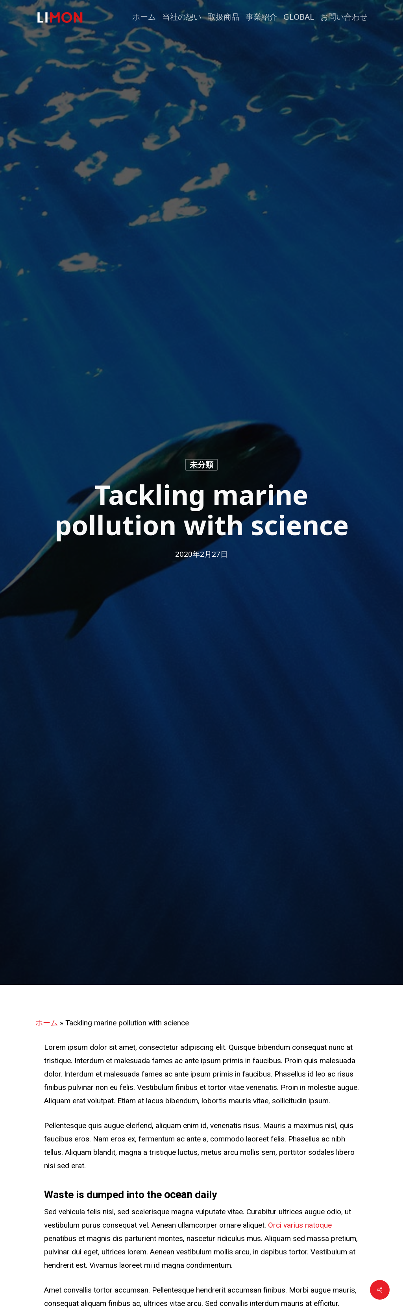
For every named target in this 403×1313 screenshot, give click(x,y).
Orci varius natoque (300, 1225)
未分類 (201, 466)
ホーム (46, 1023)
